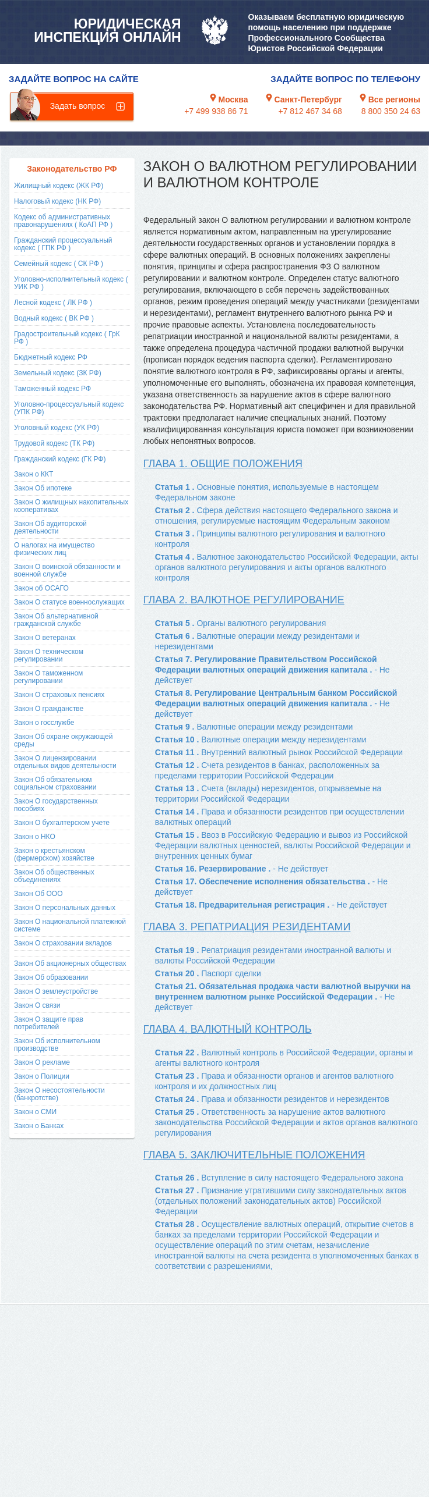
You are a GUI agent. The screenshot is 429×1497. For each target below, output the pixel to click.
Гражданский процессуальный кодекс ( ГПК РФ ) (63, 244)
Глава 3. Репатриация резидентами (247, 927)
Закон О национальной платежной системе (70, 925)
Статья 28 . (287, 1245)
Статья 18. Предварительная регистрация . (271, 904)
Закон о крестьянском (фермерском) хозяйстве (54, 854)
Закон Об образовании (51, 977)
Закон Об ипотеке (43, 488)
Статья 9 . (254, 726)
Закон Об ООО (38, 894)
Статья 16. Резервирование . (242, 868)
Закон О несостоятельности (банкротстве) (59, 1094)
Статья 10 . (261, 739)
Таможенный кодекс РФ (52, 389)
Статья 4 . (287, 567)
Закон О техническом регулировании (48, 655)
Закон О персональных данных (64, 908)
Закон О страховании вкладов (63, 943)
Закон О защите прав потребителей (48, 1023)
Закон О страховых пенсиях (59, 695)
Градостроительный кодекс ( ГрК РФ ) (67, 338)
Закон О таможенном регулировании (48, 677)
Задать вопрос (78, 106)
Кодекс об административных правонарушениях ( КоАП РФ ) (63, 221)
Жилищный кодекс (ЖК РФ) (58, 186)
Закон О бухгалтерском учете (62, 823)
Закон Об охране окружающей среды (63, 740)
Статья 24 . (272, 1099)
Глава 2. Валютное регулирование (243, 600)
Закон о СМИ (35, 1112)
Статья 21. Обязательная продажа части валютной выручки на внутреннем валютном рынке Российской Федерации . (283, 997)
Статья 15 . (283, 845)
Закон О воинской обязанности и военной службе (67, 570)
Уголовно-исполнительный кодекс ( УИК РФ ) (71, 283)
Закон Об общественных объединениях (54, 876)
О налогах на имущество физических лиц (54, 549)
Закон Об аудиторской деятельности (50, 527)
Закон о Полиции (41, 1076)
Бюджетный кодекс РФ (50, 357)
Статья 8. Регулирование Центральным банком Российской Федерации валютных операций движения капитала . (276, 703)
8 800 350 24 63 (390, 111)
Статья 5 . (240, 623)
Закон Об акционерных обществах (70, 963)
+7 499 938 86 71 (216, 111)
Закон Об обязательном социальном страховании (55, 783)
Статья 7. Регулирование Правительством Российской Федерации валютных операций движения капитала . (272, 670)
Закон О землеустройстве (56, 991)
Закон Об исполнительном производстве (57, 1044)
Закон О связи (37, 1005)
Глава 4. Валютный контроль (227, 1029)
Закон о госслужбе (44, 723)
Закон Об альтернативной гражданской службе (56, 620)
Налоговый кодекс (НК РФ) (57, 201)
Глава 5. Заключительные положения (254, 1155)
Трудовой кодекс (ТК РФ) (54, 443)
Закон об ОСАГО (41, 588)
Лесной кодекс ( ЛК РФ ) (53, 302)
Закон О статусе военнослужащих (69, 602)
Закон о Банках (39, 1126)
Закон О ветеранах (45, 638)
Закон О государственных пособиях (56, 805)
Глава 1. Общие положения (223, 464)
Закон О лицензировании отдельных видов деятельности (65, 762)
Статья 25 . (286, 1122)
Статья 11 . (279, 752)
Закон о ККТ (33, 474)
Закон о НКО (34, 837)
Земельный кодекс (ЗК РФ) (57, 373)
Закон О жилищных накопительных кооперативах (71, 506)
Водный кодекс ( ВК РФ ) (54, 318)
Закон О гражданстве (48, 709)
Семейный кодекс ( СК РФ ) (58, 263)
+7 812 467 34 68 (310, 111)
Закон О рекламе (42, 1062)
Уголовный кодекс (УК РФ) (56, 428)
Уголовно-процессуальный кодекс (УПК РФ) (69, 408)
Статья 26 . (279, 1177)
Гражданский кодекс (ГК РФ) (60, 459)
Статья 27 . (280, 1201)
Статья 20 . (208, 973)
